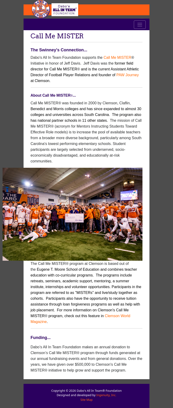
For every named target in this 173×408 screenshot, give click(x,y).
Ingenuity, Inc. (106, 395)
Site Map (86, 400)
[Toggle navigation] (140, 24)
